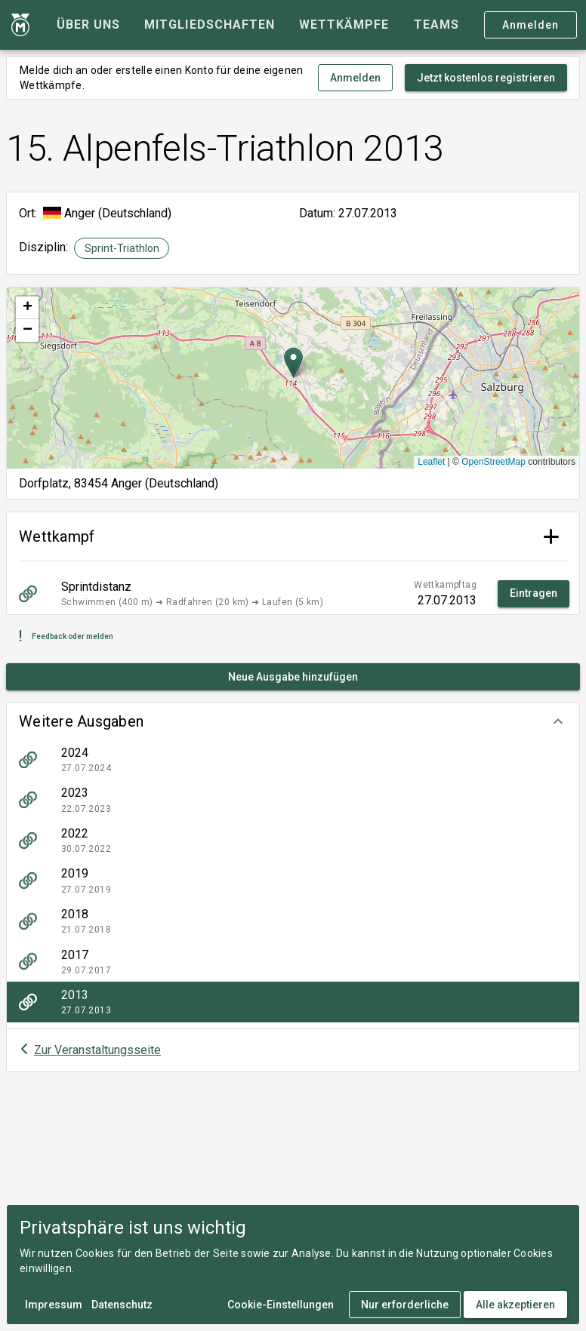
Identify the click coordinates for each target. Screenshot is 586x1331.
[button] (293, 721)
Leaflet (431, 461)
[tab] (88, 25)
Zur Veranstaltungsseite (97, 1050)
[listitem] (293, 759)
